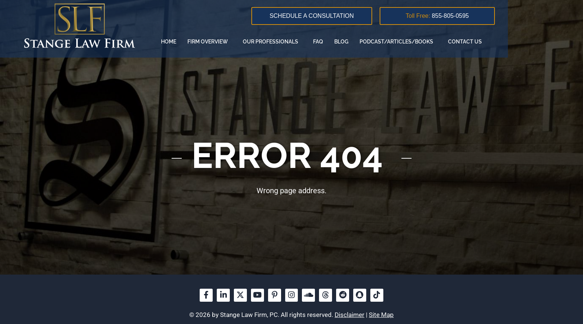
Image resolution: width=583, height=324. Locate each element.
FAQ (391, 42)
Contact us (538, 42)
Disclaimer (349, 315)
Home (241, 42)
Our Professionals (345, 41)
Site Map (381, 315)
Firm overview (283, 41)
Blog (415, 42)
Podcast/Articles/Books (471, 41)
